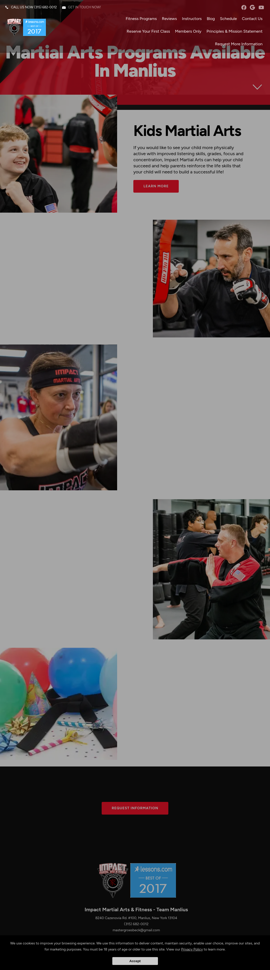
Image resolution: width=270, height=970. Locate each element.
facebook (243, 8)
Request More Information (238, 44)
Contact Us (252, 18)
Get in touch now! (84, 7)
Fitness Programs (141, 18)
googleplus (252, 8)
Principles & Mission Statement (234, 31)
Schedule (228, 18)
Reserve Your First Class (148, 31)
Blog (211, 18)
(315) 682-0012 (45, 7)
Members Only (188, 31)
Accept (134, 961)
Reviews (169, 18)
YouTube (261, 8)
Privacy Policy (192, 949)
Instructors (192, 18)
